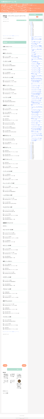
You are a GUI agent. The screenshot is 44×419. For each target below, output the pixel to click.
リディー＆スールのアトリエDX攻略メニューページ (9, 7)
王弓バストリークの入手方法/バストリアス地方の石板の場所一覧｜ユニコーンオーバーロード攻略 (36, 94)
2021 (31, 147)
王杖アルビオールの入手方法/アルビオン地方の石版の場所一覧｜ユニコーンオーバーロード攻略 (36, 81)
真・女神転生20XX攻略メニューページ (7, 10)
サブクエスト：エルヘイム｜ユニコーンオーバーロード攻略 (36, 114)
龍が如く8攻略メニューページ (5, 5)
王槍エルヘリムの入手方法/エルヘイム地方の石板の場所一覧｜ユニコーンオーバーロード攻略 (36, 112)
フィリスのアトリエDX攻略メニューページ (23, 7)
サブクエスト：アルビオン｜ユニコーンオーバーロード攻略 (36, 66)
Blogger (23, 415)
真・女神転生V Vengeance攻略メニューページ (8, 6)
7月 (31, 30)
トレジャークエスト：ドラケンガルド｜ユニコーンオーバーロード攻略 (36, 138)
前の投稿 (24, 365)
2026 (31, 22)
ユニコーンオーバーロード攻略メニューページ (11, 35)
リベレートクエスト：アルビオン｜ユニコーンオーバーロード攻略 (36, 70)
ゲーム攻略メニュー (31, 8)
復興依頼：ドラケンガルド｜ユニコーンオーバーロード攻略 (36, 131)
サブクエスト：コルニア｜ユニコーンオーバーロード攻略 (36, 122)
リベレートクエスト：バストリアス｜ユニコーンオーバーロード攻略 (36, 89)
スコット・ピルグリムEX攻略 (22, 11)
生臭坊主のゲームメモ (8, 2)
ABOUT (2, 9)
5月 (31, 33)
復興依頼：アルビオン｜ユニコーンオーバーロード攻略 (36, 74)
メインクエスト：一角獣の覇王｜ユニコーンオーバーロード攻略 (36, 64)
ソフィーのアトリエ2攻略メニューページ (21, 8)
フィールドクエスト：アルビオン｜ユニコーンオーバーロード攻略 (36, 68)
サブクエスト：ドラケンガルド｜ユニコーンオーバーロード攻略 (36, 124)
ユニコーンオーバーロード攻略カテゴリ (14, 369)
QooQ (23, 418)
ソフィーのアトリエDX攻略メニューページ (7, 8)
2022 (31, 146)
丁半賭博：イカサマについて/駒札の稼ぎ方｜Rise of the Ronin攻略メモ (36, 39)
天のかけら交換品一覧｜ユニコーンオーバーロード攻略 (36, 44)
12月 (32, 25)
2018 (31, 151)
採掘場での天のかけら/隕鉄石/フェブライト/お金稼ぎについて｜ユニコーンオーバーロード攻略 (36, 57)
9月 (31, 28)
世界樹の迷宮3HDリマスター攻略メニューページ (29, 5)
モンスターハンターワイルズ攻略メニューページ (11, 9)
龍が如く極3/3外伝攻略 (13, 11)
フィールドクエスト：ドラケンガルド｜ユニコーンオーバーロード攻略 (36, 126)
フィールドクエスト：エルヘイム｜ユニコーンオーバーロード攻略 (36, 110)
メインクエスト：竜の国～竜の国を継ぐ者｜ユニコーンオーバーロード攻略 (36, 136)
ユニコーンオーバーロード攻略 (21, 20)
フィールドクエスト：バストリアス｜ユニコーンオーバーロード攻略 (36, 91)
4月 (31, 34)
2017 (31, 152)
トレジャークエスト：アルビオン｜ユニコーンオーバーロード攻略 (36, 72)
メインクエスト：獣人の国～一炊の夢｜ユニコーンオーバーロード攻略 (36, 98)
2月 (31, 142)
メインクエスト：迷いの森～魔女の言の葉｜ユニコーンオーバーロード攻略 (36, 107)
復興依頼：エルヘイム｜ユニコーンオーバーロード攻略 (36, 118)
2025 (31, 23)
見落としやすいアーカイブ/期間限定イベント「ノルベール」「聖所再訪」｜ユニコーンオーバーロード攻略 (36, 46)
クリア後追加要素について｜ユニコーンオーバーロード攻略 (36, 62)
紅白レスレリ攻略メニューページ (31, 10)
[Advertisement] (14, 28)
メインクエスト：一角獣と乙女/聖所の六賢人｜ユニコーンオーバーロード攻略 (36, 50)
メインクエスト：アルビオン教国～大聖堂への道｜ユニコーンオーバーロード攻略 (36, 76)
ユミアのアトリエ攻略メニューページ (25, 9)
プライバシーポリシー (37, 8)
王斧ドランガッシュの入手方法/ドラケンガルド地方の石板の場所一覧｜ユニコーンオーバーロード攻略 (36, 129)
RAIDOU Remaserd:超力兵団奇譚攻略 (19, 10)
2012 (31, 158)
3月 (31, 35)
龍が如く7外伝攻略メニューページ (16, 5)
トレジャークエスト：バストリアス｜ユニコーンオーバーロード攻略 (36, 100)
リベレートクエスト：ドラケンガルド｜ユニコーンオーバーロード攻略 (36, 133)
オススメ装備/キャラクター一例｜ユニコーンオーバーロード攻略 (36, 42)
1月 (31, 143)
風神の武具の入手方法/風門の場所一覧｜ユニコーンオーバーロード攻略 (36, 78)
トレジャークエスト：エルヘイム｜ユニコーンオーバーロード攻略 (36, 116)
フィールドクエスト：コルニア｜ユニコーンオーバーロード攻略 (36, 85)
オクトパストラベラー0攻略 (5, 11)
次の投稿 (5, 365)
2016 (31, 153)
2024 (31, 24)
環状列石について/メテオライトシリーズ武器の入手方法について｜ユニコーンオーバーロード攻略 (36, 103)
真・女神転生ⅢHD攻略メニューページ (22, 6)
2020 (31, 148)
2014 (31, 156)
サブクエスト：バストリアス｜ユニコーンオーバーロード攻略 (36, 87)
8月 (31, 29)
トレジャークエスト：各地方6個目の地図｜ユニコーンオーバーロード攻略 (36, 59)
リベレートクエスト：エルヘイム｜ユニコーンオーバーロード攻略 (36, 120)
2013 (31, 157)
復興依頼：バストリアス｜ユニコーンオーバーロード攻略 (36, 96)
